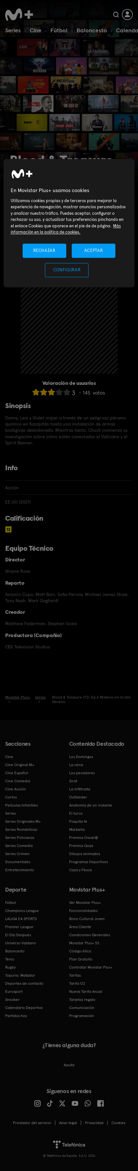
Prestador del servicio (32, 1123)
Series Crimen (17, 853)
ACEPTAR (93, 250)
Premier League (19, 927)
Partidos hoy (16, 1016)
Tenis (9, 959)
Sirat (73, 781)
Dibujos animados (84, 853)
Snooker (12, 999)
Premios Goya (81, 845)
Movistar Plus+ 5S (84, 943)
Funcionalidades (83, 910)
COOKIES (118, 1123)
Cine (35, 30)
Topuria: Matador (20, 975)
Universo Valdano (20, 943)
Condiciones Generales (89, 935)
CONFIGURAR (67, 269)
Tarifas (75, 975)
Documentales (17, 862)
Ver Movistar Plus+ (85, 902)
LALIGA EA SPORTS (21, 918)
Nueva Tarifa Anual (85, 991)
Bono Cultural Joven (87, 918)
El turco (76, 813)
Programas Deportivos (88, 862)
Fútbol (59, 30)
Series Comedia (19, 845)
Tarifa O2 (77, 983)
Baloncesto (92, 30)
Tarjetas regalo (82, 999)
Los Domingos (81, 756)
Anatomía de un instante (90, 805)
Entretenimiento (19, 870)
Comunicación (81, 1007)
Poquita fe (78, 821)
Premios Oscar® (83, 837)
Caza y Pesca (80, 870)
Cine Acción (15, 789)
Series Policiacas (19, 837)
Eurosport (14, 991)
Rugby (10, 967)
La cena (76, 765)
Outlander (78, 797)
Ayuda (69, 1065)
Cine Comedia (17, 781)
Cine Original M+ (19, 765)
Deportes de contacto (24, 983)
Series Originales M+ (23, 821)
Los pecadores (82, 773)
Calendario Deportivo (24, 1007)
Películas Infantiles (21, 805)
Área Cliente (80, 927)
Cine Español (16, 773)
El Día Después (18, 935)
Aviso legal (68, 1123)
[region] (69, 223)
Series (13, 30)
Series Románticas (21, 829)
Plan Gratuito (80, 959)
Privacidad (94, 1123)
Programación (81, 1016)
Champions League (22, 910)
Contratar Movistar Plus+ (90, 967)
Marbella (77, 829)
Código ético (80, 951)
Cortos (11, 797)
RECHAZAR (44, 250)
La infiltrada (79, 789)
